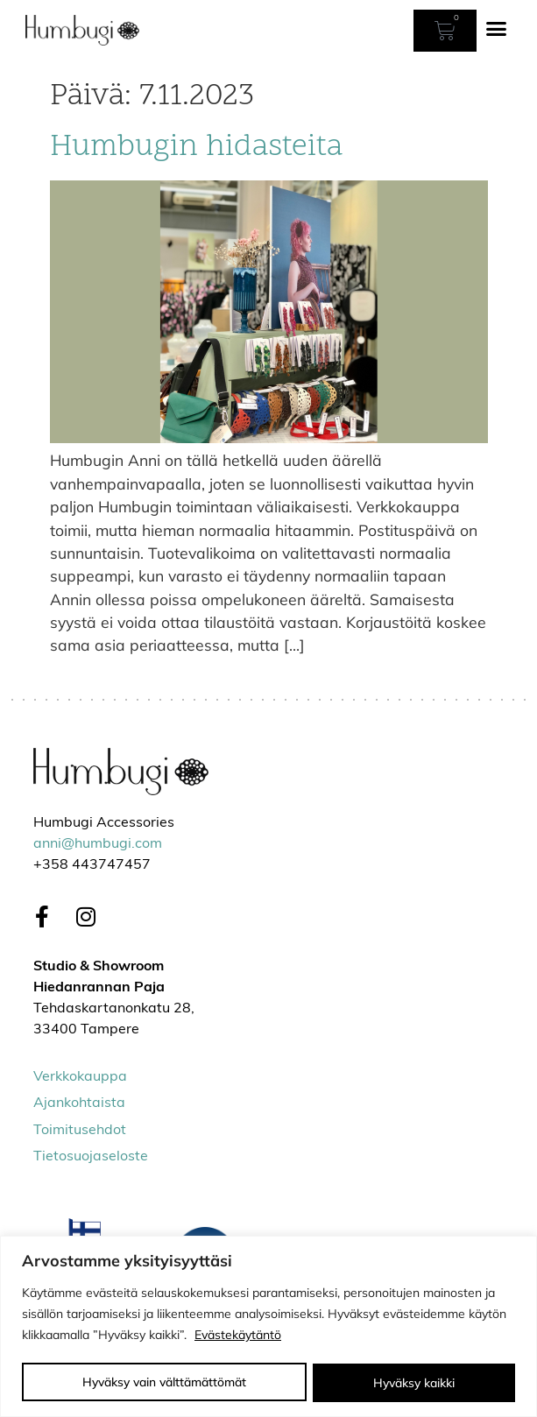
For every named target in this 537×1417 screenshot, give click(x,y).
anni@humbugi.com (97, 844)
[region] (268, 1326)
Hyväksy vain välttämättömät (164, 1383)
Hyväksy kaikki (414, 1383)
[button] (496, 29)
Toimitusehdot (79, 1131)
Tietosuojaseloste (90, 1157)
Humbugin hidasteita (196, 147)
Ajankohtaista (79, 1103)
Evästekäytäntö (237, 1335)
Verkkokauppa (80, 1077)
